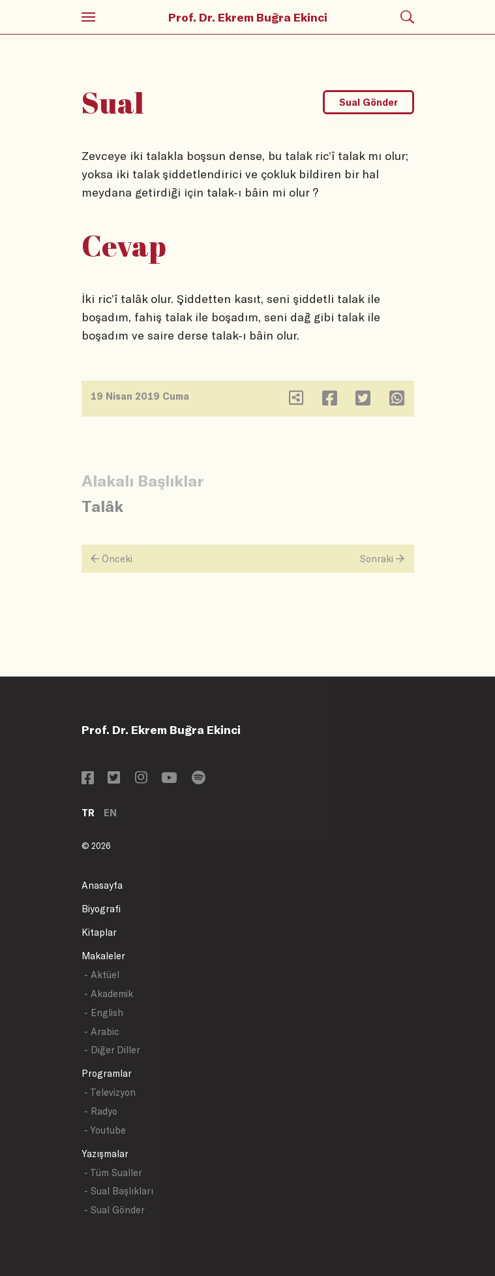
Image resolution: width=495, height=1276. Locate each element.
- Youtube (105, 1130)
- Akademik (108, 993)
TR (88, 812)
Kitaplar (99, 932)
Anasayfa (102, 885)
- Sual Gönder (114, 1209)
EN (110, 812)
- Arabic (101, 1031)
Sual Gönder (368, 102)
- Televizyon (110, 1092)
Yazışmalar (105, 1153)
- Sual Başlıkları (118, 1190)
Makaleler (103, 955)
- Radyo (100, 1111)
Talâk (102, 505)
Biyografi (101, 908)
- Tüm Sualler (113, 1172)
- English (103, 1012)
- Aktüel (101, 974)
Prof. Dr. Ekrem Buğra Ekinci (247, 17)
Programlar (107, 1073)
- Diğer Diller (112, 1049)
